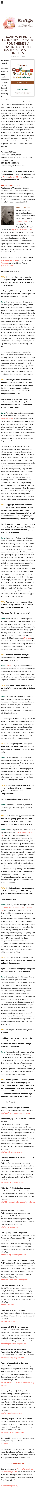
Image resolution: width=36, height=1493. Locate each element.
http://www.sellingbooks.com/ (11, 1413)
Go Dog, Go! (10, 666)
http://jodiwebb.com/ (8, 1321)
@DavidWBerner (7, 266)
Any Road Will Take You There (22, 230)
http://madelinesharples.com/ (11, 1152)
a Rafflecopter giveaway (9, 1486)
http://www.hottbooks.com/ (10, 1227)
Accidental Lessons (22, 221)
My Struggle (27, 638)
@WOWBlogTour (7, 1444)
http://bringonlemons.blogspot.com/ (14, 1344)
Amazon (6, 177)
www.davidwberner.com (9, 260)
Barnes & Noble (16, 177)
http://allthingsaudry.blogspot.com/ (13, 1255)
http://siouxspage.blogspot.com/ (12, 1358)
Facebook (4, 263)
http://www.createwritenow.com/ (12, 1182)
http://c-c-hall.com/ (7, 1305)
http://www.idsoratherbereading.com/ (14, 1280)
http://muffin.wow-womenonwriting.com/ (15, 1113)
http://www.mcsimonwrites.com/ (12, 1432)
